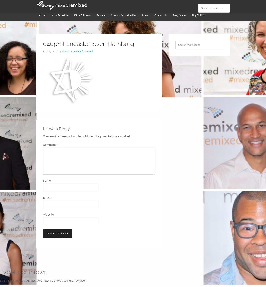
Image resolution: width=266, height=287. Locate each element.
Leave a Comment (83, 51)
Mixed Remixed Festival (61, 5)
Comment (50, 144)
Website (48, 214)
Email (47, 197)
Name (47, 180)
